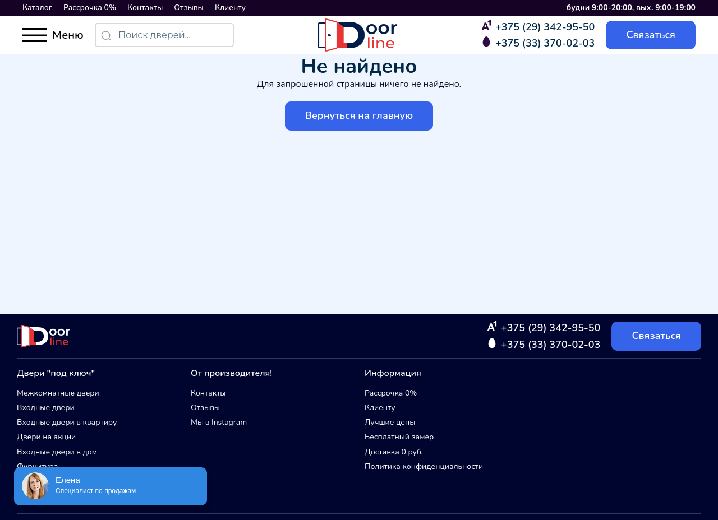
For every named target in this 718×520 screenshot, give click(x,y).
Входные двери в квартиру (67, 422)
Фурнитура (37, 466)
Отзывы (189, 7)
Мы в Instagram (219, 422)
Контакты (145, 7)
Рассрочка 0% (89, 7)
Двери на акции (46, 436)
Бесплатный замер (399, 436)
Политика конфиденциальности (424, 466)
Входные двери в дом (57, 452)
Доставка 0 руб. (394, 452)
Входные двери (46, 407)
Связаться (650, 34)
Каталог (37, 7)
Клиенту (230, 7)
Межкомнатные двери (58, 393)
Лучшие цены (390, 422)
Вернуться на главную (359, 115)
